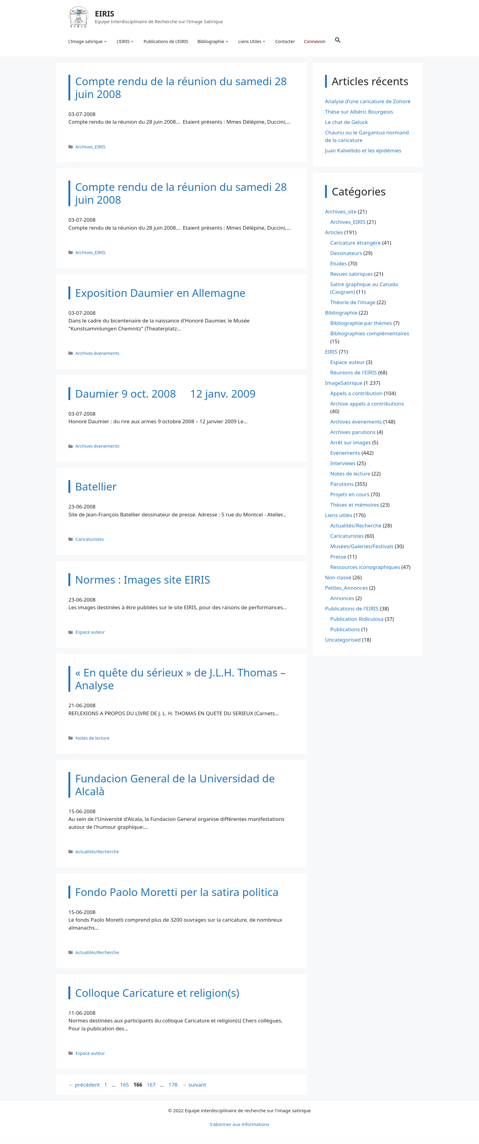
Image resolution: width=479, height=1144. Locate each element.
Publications (345, 629)
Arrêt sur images (350, 442)
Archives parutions (352, 432)
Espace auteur (90, 633)
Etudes (338, 263)
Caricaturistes (89, 539)
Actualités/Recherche (97, 852)
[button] (338, 41)
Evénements (345, 453)
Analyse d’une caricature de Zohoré (368, 101)
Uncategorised (343, 640)
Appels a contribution (356, 393)
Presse (338, 557)
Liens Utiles (252, 41)
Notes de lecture (92, 738)
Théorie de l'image (352, 302)
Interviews (343, 463)
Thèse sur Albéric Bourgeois (359, 111)
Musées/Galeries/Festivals (361, 546)
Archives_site (341, 211)
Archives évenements (97, 353)
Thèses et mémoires (354, 505)
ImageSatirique (344, 383)
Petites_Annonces (346, 588)
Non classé (338, 577)
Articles (334, 232)
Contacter (285, 41)
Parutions (342, 484)
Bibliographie (213, 41)
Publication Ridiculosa (356, 619)
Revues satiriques (351, 274)
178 (173, 1085)
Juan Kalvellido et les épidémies (363, 151)
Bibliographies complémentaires (369, 333)
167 (151, 1085)
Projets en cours (350, 494)
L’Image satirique (88, 41)
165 (125, 1085)
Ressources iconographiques (365, 567)
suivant (194, 1085)
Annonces (342, 598)
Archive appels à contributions (367, 403)
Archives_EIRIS (90, 147)
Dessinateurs (346, 253)
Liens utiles (338, 515)
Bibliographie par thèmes (361, 323)
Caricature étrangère (355, 242)
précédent (84, 1085)
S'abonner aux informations (239, 1124)
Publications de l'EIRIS (351, 609)
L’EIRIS (125, 41)
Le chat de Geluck (346, 122)
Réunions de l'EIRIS (353, 372)
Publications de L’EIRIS (166, 41)
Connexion (315, 41)
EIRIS (105, 13)
